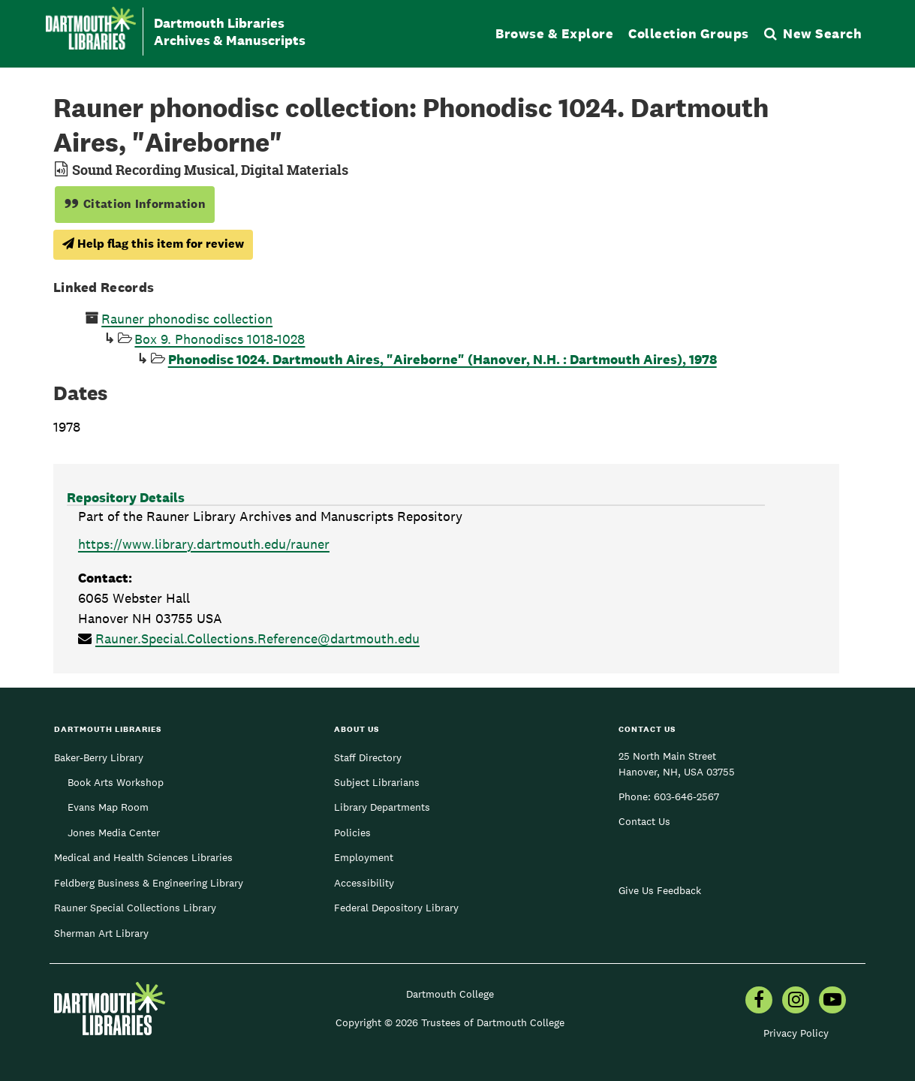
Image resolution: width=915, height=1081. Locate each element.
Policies (352, 832)
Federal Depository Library (396, 907)
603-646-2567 (686, 796)
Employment (363, 857)
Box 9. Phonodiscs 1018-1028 (219, 339)
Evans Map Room (108, 807)
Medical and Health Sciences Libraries (143, 857)
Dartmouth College (450, 994)
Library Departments (382, 807)
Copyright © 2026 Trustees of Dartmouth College (450, 1022)
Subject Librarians (377, 782)
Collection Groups (688, 33)
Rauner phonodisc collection (186, 318)
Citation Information (135, 204)
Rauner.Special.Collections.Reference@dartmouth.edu (257, 638)
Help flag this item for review (153, 243)
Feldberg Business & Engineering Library (148, 883)
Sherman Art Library (101, 933)
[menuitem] (758, 1001)
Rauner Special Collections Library (135, 907)
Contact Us (644, 821)
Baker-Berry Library (98, 757)
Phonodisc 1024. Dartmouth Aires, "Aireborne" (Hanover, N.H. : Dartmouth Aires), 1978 (442, 359)
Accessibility (364, 883)
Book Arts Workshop (116, 782)
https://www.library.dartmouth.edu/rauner (204, 544)
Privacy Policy (796, 1033)
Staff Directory (368, 757)
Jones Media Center (114, 832)
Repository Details (126, 497)
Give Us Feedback (660, 890)
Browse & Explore (554, 33)
